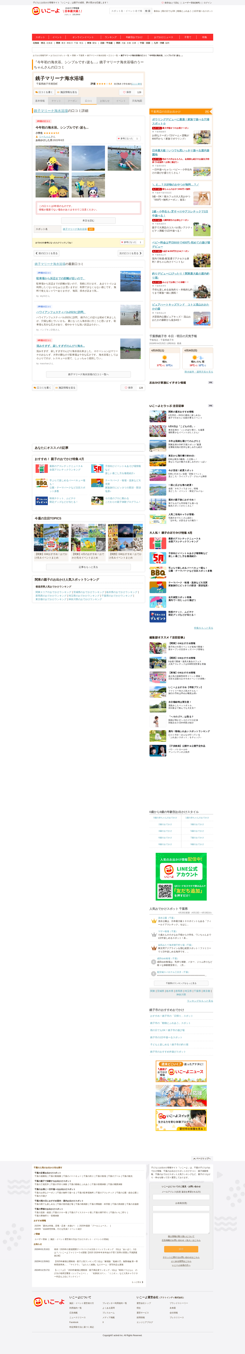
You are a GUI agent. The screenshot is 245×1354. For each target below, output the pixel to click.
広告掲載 (73, 1313)
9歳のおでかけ (197, 844)
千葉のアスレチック (105, 1192)
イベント (57, 37)
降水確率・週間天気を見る (199, 371)
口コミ (88, 100)
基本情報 (40, 100)
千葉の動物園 (55, 1176)
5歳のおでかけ (197, 831)
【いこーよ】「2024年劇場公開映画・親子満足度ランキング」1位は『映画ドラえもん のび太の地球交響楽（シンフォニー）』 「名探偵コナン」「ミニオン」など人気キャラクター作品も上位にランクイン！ (96, 1273)
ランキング (111, 37)
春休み (157, 11)
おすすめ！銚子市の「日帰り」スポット (171, 1015)
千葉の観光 (127, 1176)
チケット (56, 100)
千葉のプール (114, 1176)
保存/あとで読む (170, 3)
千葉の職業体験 (115, 1184)
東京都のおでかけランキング (51, 599)
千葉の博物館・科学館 (100, 1204)
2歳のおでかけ (165, 824)
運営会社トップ (144, 1303)
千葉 (76, 43)
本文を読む (88, 220)
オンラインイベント (83, 37)
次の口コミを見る (130, 253)
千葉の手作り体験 (59, 1184)
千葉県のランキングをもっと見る (181, 983)
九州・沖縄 (159, 43)
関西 (118, 43)
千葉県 (197, 991)
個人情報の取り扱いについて (181, 1236)
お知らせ (105, 100)
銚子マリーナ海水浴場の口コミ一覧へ (88, 374)
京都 (129, 43)
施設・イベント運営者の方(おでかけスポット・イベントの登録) (79, 1239)
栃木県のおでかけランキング (121, 592)
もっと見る (136, 1282)
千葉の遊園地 (41, 1176)
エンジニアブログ (145, 1322)
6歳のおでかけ (165, 837)
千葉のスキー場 (60, 1212)
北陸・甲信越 (106, 43)
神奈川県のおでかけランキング (85, 599)
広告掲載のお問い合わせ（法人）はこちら (181, 1240)
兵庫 (134, 43)
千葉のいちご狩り (118, 1212)
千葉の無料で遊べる (66, 1192)
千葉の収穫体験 (99, 1184)
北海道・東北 (39, 43)
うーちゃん (45, 136)
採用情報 (141, 1317)
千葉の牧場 (101, 1176)
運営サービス (143, 1313)
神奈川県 (181, 994)
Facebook (73, 1322)
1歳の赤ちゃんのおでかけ (197, 817)
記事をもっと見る (88, 567)
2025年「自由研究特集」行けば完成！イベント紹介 (58, 1229)
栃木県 (169, 991)
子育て (187, 37)
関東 (58, 43)
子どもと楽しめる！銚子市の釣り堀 (169, 1044)
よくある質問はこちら (181, 1261)
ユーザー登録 (41, 1239)
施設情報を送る (67, 92)
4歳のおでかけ (165, 831)
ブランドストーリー (179, 1303)
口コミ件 (136, 84)
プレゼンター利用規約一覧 (114, 1303)
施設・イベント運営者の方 (81, 1303)
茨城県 (160, 991)
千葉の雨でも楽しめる (45, 1204)
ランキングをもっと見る (200, 1000)
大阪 (123, 43)
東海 (89, 43)
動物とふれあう (184, 11)
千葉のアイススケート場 (80, 1212)
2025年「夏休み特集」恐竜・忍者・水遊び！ (55, 1226)
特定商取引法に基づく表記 (81, 1327)
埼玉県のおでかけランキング (84, 595)
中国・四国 (145, 43)
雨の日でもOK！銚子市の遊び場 (167, 1030)
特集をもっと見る (203, 628)
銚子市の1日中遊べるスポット (166, 1037)
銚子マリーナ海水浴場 (51, 111)
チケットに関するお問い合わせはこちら (181, 1257)
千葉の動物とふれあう (79, 1184)
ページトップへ (202, 1158)
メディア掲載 (108, 1317)
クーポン (72, 100)
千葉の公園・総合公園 (126, 1192)
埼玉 (81, 43)
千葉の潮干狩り (101, 1212)
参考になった (125, 138)
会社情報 (174, 1313)
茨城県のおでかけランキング (88, 592)
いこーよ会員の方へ (181, 1265)
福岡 (167, 43)
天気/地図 (137, 100)
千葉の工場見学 (42, 1184)
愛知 (94, 43)
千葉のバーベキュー (72, 1176)
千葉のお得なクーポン (45, 1192)
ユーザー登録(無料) (191, 3)
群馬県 (179, 991)
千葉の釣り (89, 1176)
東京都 (206, 991)
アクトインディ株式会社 (171, 1297)
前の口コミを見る (46, 253)
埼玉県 (188, 991)
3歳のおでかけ (197, 824)
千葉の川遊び (41, 1196)
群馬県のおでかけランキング (51, 595)
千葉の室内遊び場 (65, 1204)
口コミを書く (44, 92)
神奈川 (70, 43)
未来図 (173, 1308)
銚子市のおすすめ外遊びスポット (168, 1051)
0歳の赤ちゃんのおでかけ (165, 817)
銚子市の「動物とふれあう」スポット (170, 1023)
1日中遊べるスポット (203, 11)
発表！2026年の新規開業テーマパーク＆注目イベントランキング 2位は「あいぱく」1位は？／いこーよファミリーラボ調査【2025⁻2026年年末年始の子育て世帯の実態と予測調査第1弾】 (95, 1252)
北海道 (49, 43)
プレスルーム (108, 1313)
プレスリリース (177, 1317)
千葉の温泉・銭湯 (43, 1212)
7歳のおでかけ (197, 837)
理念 (139, 1308)
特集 (204, 37)
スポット (40, 37)
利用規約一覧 (75, 1308)
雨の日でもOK (168, 11)
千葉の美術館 (118, 1204)
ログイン (208, 3)
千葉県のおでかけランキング (117, 595)
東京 (63, 43)
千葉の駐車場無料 (85, 1192)
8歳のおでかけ (165, 844)
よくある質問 (108, 1308)
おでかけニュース (163, 37)
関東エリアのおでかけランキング (53, 592)
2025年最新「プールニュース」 (93, 1226)
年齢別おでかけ (134, 37)
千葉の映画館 (81, 1204)
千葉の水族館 (132, 1204)
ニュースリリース (77, 1317)
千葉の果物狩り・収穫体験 (47, 1216)
